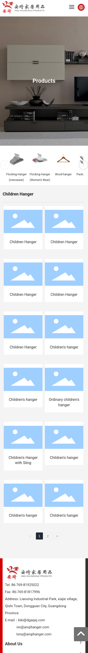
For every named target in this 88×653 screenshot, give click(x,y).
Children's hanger (64, 347)
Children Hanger (23, 242)
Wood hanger (63, 174)
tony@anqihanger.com (34, 634)
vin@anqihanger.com (32, 627)
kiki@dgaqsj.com (31, 620)
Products (44, 81)
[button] (83, 165)
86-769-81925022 (25, 585)
